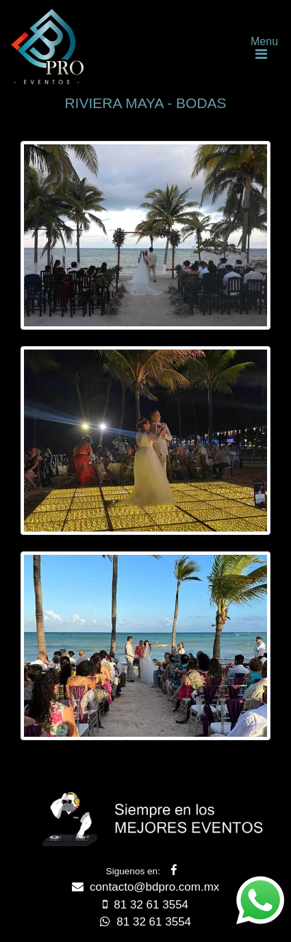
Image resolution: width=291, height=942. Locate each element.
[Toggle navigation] (261, 46)
